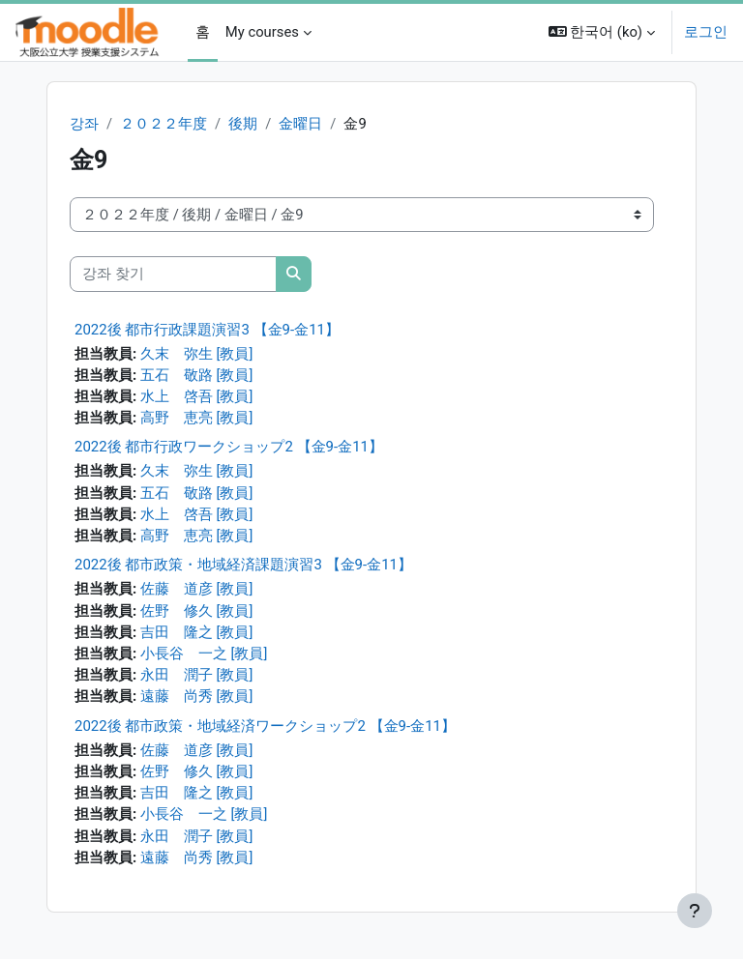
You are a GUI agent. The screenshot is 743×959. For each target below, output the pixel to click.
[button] (602, 32)
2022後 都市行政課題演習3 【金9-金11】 (207, 329)
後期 (242, 123)
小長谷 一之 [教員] (204, 653)
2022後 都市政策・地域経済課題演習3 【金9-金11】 (243, 564)
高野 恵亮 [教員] (196, 417)
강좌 (84, 123)
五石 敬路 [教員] (196, 375)
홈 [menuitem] (202, 32)
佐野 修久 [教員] (196, 611)
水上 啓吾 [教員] (196, 396)
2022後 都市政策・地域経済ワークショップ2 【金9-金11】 (265, 726)
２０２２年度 (163, 123)
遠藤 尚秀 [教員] (196, 696)
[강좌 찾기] (173, 273)
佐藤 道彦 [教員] (196, 588)
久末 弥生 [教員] (196, 354)
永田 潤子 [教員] (196, 674)
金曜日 (300, 123)
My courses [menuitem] (262, 32)
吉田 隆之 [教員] (196, 632)
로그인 (706, 32)
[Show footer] (694, 910)
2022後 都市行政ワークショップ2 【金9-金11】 (228, 446)
